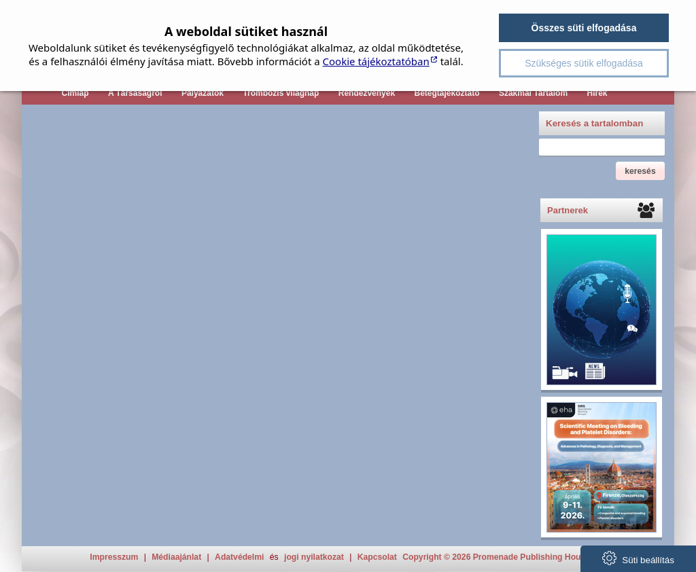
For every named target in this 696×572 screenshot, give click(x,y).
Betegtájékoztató (447, 93)
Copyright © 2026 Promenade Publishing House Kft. (504, 557)
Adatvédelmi (239, 557)
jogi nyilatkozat (314, 557)
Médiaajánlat (176, 557)
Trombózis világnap (281, 93)
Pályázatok (202, 93)
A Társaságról (135, 93)
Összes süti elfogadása (584, 27)
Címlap (74, 93)
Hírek (597, 93)
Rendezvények (366, 93)
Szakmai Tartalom (533, 93)
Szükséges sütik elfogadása (584, 63)
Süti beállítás (638, 558)
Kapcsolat (377, 557)
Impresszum (114, 557)
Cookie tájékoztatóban (376, 61)
